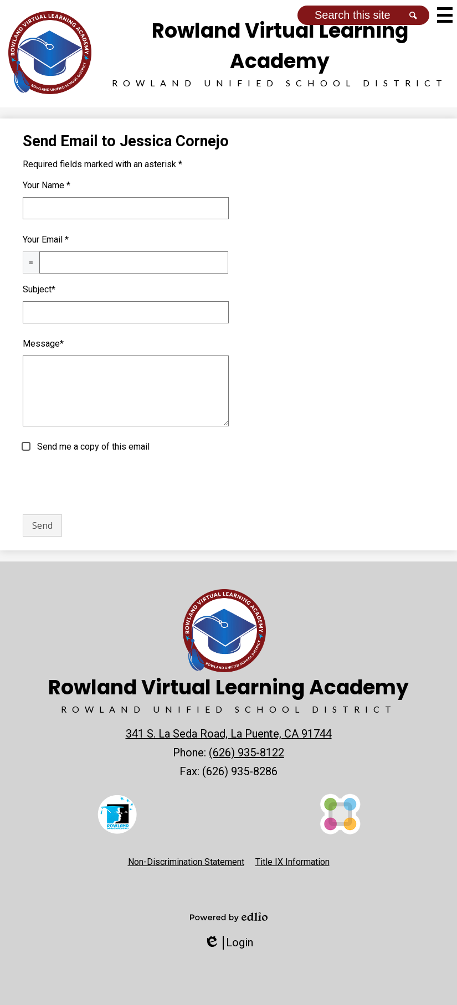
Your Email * (46, 239)
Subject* (39, 289)
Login (228, 943)
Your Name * (46, 185)
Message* (43, 343)
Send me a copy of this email (92, 446)
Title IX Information (292, 862)
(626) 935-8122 (246, 752)
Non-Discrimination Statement (186, 862)
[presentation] (107, 484)
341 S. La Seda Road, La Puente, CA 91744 (229, 733)
